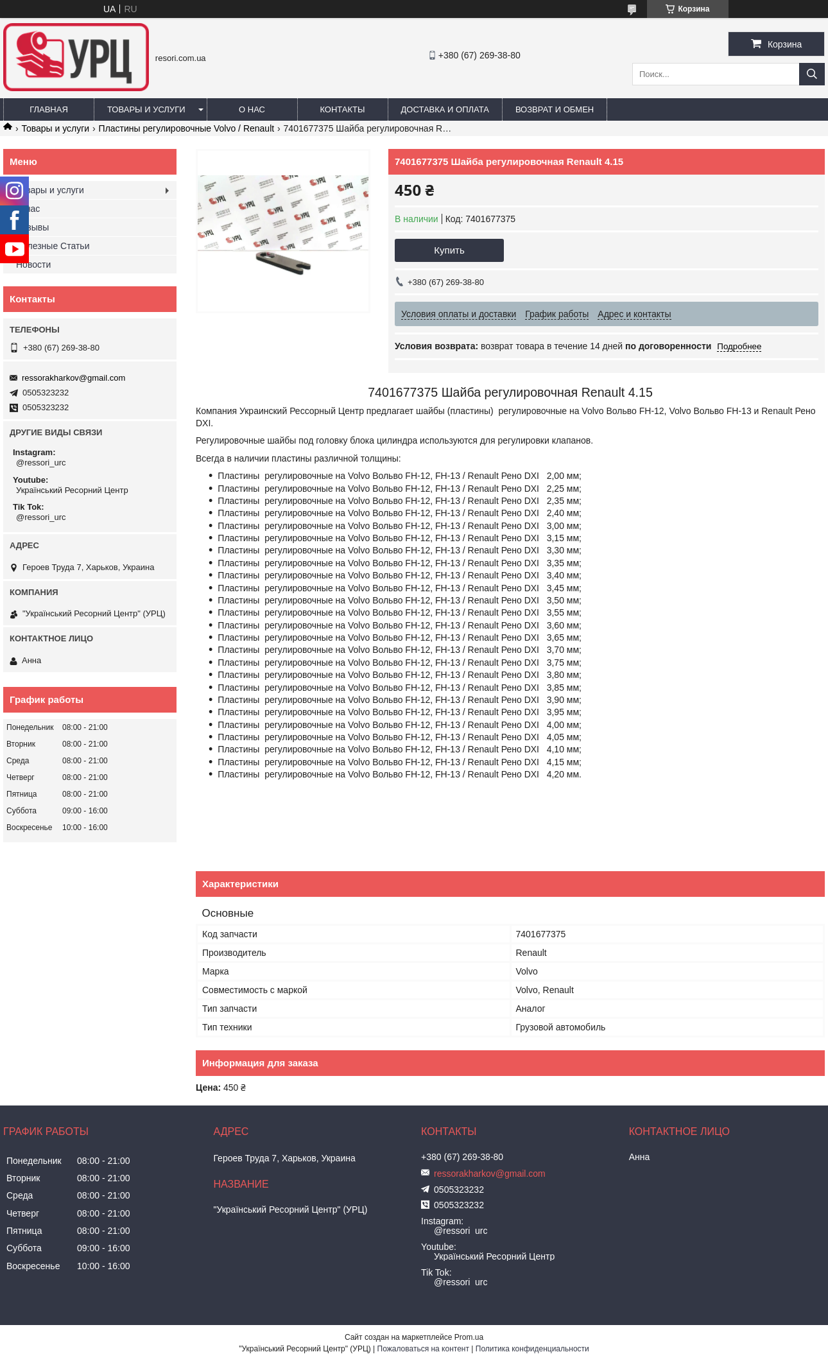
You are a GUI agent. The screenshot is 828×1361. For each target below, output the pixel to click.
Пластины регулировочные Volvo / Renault (187, 128)
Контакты (342, 109)
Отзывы (32, 227)
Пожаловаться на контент (423, 1348)
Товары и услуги (146, 109)
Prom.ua (468, 1337)
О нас (252, 109)
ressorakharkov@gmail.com (73, 378)
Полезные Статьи (52, 246)
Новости (33, 264)
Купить (449, 250)
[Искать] (812, 74)
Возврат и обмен (554, 109)
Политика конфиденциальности (532, 1348)
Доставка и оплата (445, 109)
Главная (49, 109)
